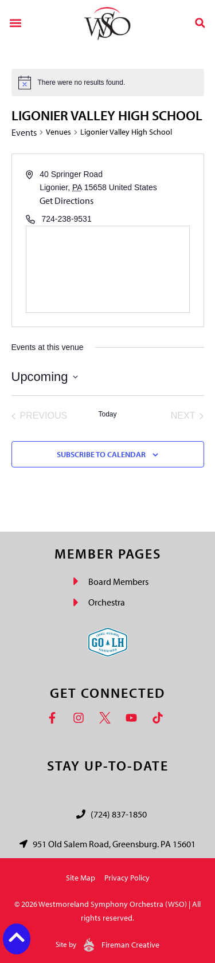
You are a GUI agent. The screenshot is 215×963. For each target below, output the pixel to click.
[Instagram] (81, 718)
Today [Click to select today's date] (107, 414)
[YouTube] (134, 718)
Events (24, 132)
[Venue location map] (107, 269)
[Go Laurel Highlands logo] (108, 642)
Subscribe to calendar (101, 454)
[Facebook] (55, 718)
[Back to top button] (16, 937)
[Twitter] (107, 718)
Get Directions (66, 200)
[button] (15, 22)
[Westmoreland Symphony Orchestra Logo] (107, 23)
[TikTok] (160, 718)
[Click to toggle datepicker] (44, 376)
